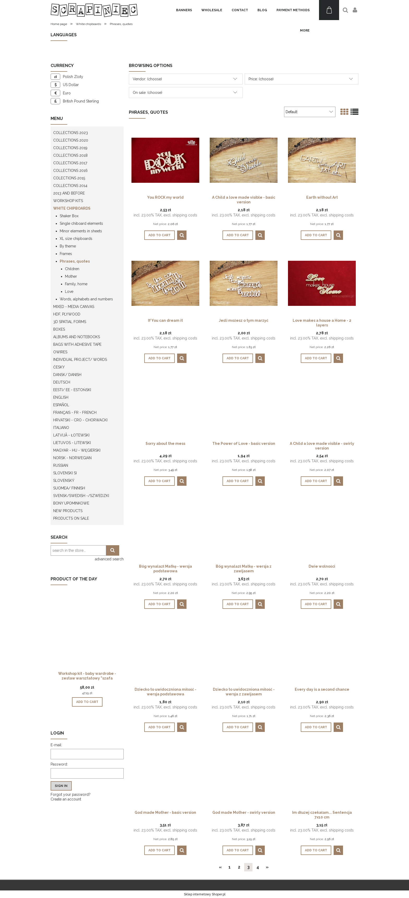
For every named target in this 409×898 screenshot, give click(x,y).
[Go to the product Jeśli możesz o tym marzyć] (244, 283)
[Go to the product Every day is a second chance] (322, 652)
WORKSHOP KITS (68, 201)
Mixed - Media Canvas (73, 307)
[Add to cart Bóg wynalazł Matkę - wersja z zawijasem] (237, 604)
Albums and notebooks (76, 337)
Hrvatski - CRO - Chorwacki (80, 420)
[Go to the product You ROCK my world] (165, 160)
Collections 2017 (70, 163)
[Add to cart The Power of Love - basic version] (237, 481)
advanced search (109, 559)
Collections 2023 (70, 133)
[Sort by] (309, 112)
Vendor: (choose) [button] (147, 79)
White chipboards (72, 208)
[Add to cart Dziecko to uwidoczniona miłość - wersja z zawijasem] (237, 727)
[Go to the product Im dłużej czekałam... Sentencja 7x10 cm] (322, 775)
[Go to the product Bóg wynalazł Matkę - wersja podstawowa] (165, 529)
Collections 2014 (70, 186)
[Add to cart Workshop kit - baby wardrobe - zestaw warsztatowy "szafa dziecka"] (87, 702)
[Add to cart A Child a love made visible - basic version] (237, 235)
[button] (182, 235)
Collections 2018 (70, 155)
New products (67, 511)
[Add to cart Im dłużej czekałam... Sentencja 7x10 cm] (316, 850)
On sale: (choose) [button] (147, 92)
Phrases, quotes (75, 261)
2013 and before (69, 193)
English (60, 397)
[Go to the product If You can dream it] (165, 283)
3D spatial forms (69, 322)
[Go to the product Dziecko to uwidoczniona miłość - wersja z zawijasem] (244, 652)
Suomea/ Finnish (69, 488)
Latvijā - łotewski (71, 435)
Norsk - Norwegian (72, 458)
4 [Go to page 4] (257, 867)
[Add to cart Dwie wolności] (316, 604)
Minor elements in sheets (81, 231)
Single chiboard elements (81, 223)
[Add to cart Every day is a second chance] (316, 727)
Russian (60, 465)
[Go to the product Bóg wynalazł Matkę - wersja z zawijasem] (244, 529)
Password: (59, 764)
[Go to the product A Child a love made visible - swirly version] (322, 406)
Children (72, 269)
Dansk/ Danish (67, 375)
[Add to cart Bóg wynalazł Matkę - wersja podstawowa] (159, 604)
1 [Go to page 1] (229, 867)
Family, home (76, 284)
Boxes (59, 329)
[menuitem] (184, 10)
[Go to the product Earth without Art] (322, 160)
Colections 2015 (69, 178)
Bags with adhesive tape (77, 344)
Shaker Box (69, 216)
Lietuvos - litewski (72, 443)
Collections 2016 (70, 170)
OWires (60, 352)
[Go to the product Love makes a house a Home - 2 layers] (322, 283)
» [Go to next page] (267, 867)
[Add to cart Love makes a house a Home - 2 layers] (316, 358)
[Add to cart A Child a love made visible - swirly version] (316, 481)
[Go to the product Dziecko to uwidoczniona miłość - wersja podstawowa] (165, 652)
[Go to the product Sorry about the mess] (165, 406)
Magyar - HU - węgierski (76, 450)
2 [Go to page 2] (239, 867)
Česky (59, 367)
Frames (66, 254)
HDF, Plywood (66, 314)
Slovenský (63, 480)
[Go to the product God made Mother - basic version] (165, 775)
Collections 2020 (70, 140)
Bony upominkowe (71, 503)
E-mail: (56, 745)
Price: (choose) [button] (261, 79)
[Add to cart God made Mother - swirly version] (237, 850)
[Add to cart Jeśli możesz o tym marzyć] (237, 358)
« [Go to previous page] (220, 867)
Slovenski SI (65, 473)
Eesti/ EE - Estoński (72, 390)
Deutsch (61, 382)
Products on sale (71, 518)
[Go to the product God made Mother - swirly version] (244, 775)
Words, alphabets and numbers (86, 299)
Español (61, 405)
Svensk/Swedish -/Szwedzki (81, 496)
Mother (71, 276)
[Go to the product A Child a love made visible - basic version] (244, 160)
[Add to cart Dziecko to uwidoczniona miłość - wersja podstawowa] (159, 727)
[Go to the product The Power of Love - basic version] (244, 406)
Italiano (61, 428)
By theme (68, 246)
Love (69, 291)
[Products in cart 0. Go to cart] (329, 10)
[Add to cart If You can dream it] (159, 358)
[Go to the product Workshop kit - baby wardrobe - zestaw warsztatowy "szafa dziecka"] (87, 636)
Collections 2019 (70, 148)
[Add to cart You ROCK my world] (159, 235)
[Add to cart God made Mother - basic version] (159, 850)
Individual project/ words (80, 359)
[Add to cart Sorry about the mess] (159, 481)
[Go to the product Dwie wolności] (322, 529)
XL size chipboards (76, 238)
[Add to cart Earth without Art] (316, 235)
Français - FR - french (75, 412)
